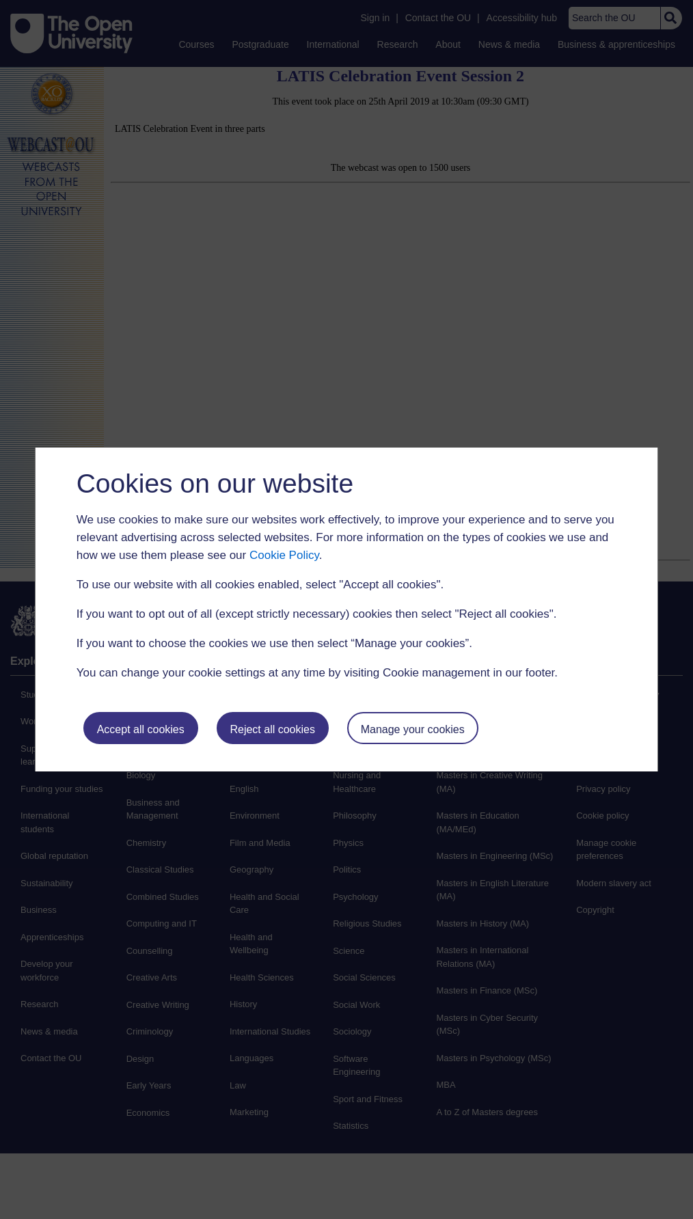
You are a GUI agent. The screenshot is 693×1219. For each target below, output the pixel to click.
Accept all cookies (141, 729)
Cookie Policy (284, 555)
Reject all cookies (272, 729)
